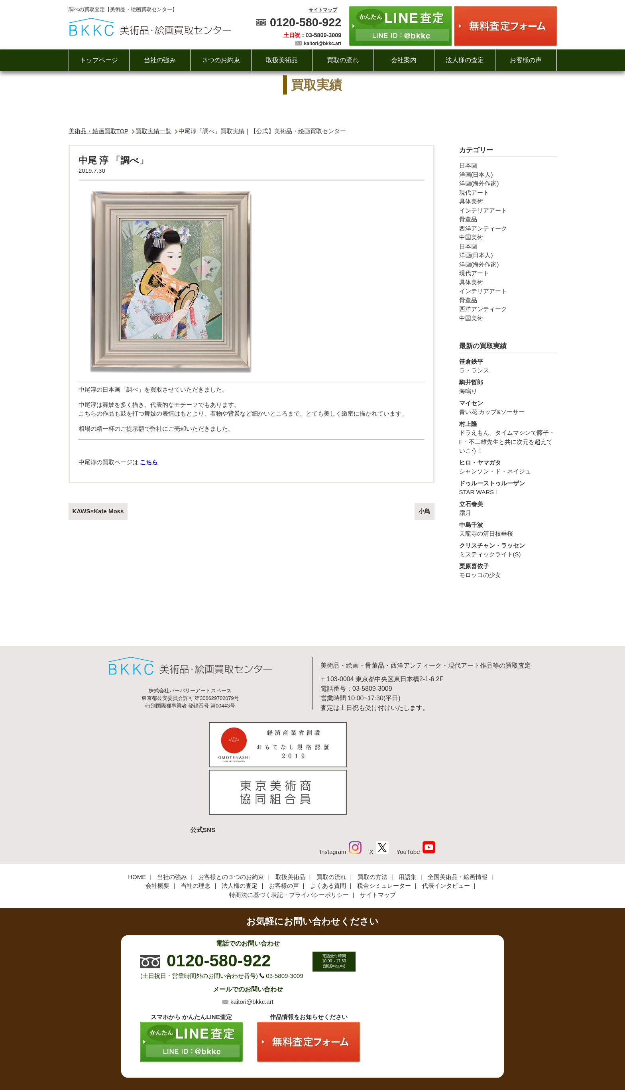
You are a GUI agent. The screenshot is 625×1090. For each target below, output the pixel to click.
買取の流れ (343, 60)
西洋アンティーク (483, 228)
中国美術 (471, 237)
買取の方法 (372, 823)
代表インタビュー (446, 832)
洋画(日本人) (476, 174)
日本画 (468, 165)
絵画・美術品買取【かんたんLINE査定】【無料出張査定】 (150, 27)
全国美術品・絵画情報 (457, 823)
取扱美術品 (282, 60)
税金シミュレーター (384, 832)
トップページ (99, 60)
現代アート (474, 192)
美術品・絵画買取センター (299, 1059)
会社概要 (157, 832)
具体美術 (471, 201)
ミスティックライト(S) (508, 549)
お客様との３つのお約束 (231, 823)
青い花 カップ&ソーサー (508, 407)
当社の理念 (195, 832)
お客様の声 (526, 60)
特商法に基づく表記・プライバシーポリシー (289, 841)
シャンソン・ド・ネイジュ (508, 466)
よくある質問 (328, 832)
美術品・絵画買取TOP (99, 131)
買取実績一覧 (153, 131)
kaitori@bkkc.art (323, 43)
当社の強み (160, 60)
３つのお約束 (221, 60)
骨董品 (468, 219)
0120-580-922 (305, 22)
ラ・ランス (508, 365)
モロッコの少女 (508, 570)
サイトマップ (323, 10)
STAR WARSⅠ (508, 487)
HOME (137, 823)
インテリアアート (483, 210)
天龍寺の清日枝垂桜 (508, 528)
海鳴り (508, 386)
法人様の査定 (465, 60)
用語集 (408, 823)
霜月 (508, 508)
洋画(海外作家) (479, 183)
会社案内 (404, 60)
